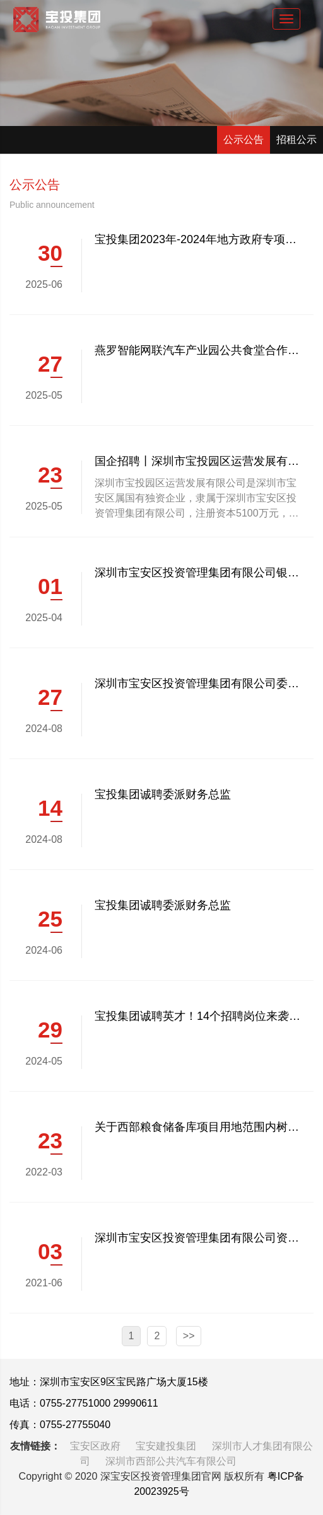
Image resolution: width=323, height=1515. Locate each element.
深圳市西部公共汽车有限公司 (171, 1461)
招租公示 (296, 139)
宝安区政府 (96, 1446)
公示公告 (243, 139)
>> (189, 1335)
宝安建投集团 (167, 1446)
